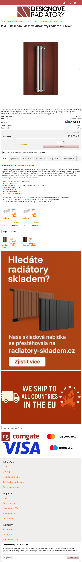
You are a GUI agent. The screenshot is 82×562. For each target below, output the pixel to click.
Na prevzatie (27, 159)
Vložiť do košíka (61, 146)
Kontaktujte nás (10, 539)
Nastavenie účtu (11, 508)
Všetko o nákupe (11, 477)
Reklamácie (9, 513)
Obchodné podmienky (14, 482)
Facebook (8, 529)
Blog (5, 466)
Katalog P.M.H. (69, 159)
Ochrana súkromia (12, 487)
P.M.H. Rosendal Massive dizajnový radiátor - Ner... (9, 243)
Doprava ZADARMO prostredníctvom (25, 153)
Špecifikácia (14, 159)
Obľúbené (8, 518)
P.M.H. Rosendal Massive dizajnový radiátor (29, 242)
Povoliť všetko (73, 558)
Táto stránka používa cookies (15, 544)
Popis (5, 159)
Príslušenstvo (40, 159)
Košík (6, 498)
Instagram (8, 534)
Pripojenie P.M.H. (54, 159)
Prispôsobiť (8, 558)
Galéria (6, 472)
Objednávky (9, 503)
